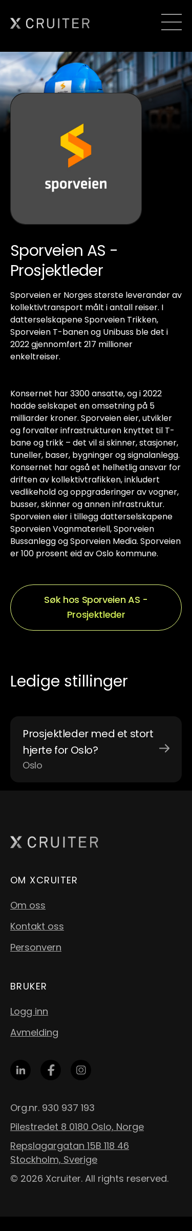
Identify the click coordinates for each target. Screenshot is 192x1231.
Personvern (35, 947)
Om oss (28, 905)
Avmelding (34, 1032)
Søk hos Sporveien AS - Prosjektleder (95, 607)
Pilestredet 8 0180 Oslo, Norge (77, 1126)
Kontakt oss (37, 926)
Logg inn (29, 1011)
